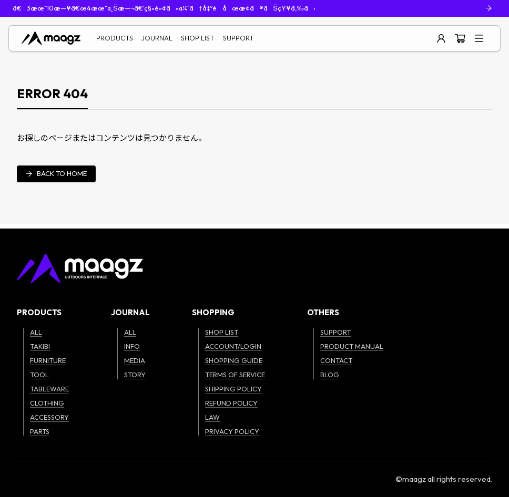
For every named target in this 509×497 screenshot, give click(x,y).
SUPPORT (238, 38)
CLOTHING (47, 403)
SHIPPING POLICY (233, 389)
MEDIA (134, 360)
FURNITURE (48, 360)
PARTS (39, 431)
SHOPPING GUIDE (233, 360)
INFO (132, 346)
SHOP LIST (198, 38)
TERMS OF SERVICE (235, 374)
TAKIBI (40, 346)
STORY (135, 374)
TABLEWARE (49, 389)
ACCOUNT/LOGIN (233, 346)
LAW (212, 417)
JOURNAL (156, 38)
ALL (36, 332)
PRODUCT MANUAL (351, 346)
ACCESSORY (49, 417)
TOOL (39, 374)
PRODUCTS (114, 38)
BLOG (329, 374)
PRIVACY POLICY (232, 431)
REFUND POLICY (231, 403)
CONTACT (336, 360)
